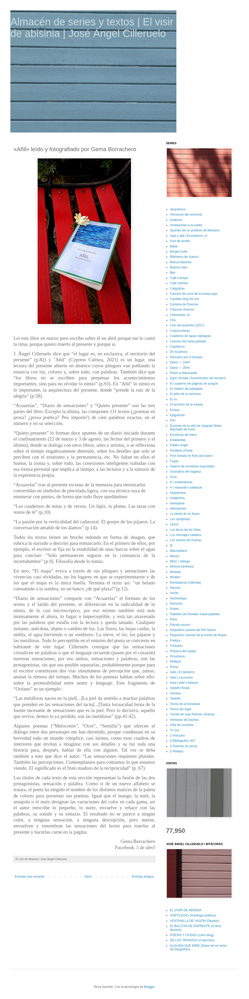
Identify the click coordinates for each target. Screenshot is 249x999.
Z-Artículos (177, 735)
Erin (172, 420)
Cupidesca (177, 346)
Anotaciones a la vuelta (186, 225)
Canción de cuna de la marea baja (193, 294)
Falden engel (179, 445)
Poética (175, 640)
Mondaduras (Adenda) (185, 582)
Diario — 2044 (180, 368)
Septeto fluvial (179, 688)
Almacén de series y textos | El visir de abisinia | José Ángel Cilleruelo (91, 27)
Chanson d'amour (182, 309)
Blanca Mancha (180, 262)
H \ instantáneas (181, 482)
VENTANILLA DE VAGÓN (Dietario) (194, 921)
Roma (174, 667)
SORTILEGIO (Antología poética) (193, 915)
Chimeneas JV (180, 315)
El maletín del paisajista (186, 389)
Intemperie (177, 503)
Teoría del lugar (180, 709)
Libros (174, 524)
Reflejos (175, 661)
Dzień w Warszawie (183, 373)
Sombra (175, 693)
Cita (172, 320)
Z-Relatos (176, 751)
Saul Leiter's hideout (184, 683)
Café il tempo (179, 278)
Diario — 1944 (180, 362)
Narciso (175, 588)
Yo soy (174, 730)
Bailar (174, 246)
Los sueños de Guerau (185, 540)
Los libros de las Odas (185, 530)
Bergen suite (178, 251)
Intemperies (178, 508)
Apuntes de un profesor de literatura (194, 230)
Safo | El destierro (182, 672)
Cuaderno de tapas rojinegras (190, 336)
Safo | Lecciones (181, 677)
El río (173, 399)
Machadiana (178, 551)
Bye (172, 272)
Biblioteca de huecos (184, 257)
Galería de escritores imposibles (192, 466)
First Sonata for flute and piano (191, 456)
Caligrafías (177, 288)
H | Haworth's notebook (186, 487)
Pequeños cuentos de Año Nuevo (193, 630)
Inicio (88, 876)
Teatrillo (175, 698)
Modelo (175, 577)
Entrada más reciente (29, 876)
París (173, 619)
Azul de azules (180, 241)
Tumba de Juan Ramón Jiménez (192, 714)
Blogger (149, 987)
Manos (174, 556)
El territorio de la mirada (186, 404)
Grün (173, 477)
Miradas (175, 572)
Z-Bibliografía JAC (182, 741)
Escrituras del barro (183, 435)
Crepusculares (180, 331)
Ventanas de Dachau (184, 720)
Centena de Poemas (184, 304)
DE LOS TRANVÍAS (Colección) (192, 940)
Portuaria (176, 646)
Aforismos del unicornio (186, 214)
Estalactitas (178, 440)
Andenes (176, 220)
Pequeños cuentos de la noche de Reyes (198, 635)
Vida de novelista (181, 725)
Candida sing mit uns (184, 299)
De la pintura (179, 352)
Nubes (174, 609)
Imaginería (177, 498)
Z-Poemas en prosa (183, 746)
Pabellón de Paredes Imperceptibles (195, 614)
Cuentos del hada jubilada (188, 341)
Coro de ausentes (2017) (187, 325)
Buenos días (178, 267)
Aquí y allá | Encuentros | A (188, 236)
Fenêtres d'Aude (181, 450)
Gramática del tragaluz (185, 471)
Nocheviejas (178, 598)
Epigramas (177, 415)
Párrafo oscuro (180, 625)
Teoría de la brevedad (185, 704)
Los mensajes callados (185, 535)
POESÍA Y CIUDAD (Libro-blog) (192, 935)
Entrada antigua (143, 876)
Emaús (174, 410)
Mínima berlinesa (181, 566)
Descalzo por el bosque (186, 357)
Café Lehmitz (179, 283)
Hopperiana (178, 493)
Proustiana (177, 656)
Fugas (174, 461)
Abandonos (178, 209)
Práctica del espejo (183, 651)
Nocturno (176, 603)
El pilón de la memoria (185, 394)
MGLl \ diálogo (180, 561)
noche (174, 593)
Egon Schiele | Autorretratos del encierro (198, 378)
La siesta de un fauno (185, 514)
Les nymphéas (180, 519)
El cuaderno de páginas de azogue (194, 383)
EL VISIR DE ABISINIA (186, 910)
